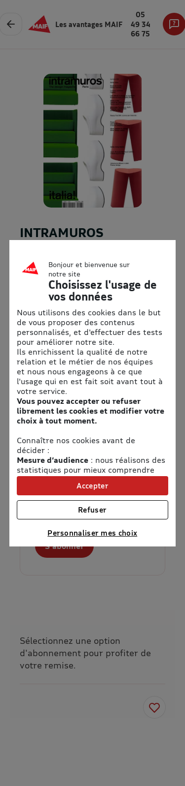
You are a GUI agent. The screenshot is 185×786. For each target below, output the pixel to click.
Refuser (92, 509)
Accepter (92, 485)
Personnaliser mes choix (92, 532)
